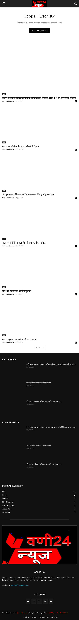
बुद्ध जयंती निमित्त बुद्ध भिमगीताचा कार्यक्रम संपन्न (23, 242)
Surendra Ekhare (8, 101)
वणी (4, 94)
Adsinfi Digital (51, 613)
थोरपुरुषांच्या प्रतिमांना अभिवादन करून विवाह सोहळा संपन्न (28, 194)
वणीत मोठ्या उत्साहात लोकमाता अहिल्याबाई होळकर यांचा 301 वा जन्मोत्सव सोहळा (39, 98)
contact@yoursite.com (19, 585)
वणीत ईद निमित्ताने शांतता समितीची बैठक (20, 146)
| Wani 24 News (22, 613)
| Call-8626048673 (62, 613)
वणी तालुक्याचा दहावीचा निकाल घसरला (19, 339)
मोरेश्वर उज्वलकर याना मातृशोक (16, 291)
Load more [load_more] (39, 348)
